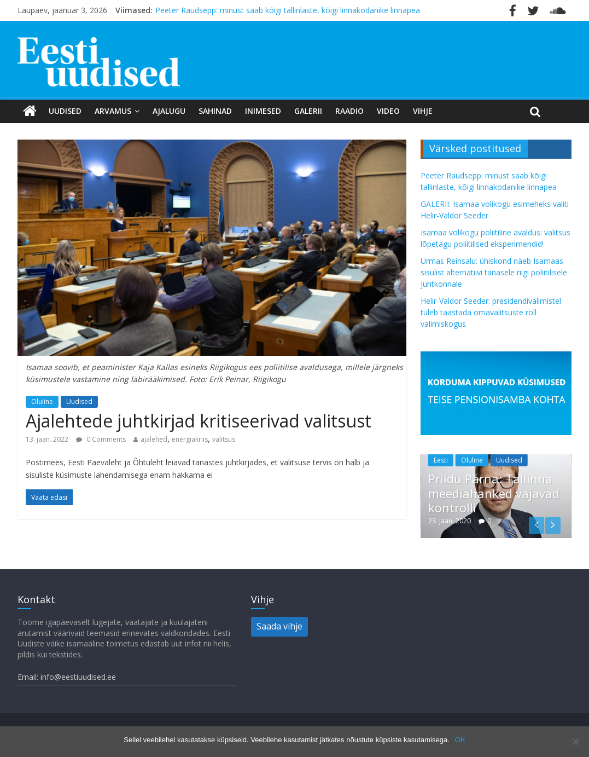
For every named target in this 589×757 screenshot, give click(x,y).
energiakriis (190, 439)
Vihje (423, 111)
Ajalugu (169, 111)
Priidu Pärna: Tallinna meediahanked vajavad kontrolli (493, 493)
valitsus (223, 439)
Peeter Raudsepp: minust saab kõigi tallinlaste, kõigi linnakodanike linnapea (287, 10)
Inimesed (263, 111)
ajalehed (154, 439)
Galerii (308, 111)
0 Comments (101, 439)
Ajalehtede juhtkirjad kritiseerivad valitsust (198, 420)
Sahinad (215, 111)
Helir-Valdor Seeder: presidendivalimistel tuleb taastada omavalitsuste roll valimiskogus (491, 312)
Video (388, 111)
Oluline (42, 401)
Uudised (65, 111)
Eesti (441, 460)
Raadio (349, 111)
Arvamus (113, 111)
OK (460, 740)
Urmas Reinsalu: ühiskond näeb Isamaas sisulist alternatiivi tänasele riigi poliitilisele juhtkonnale (494, 272)
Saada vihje (279, 626)
